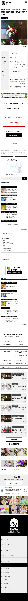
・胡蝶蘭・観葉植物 (6, 248)
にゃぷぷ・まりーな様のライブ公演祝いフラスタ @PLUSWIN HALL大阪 (12, 216)
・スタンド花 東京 (7, 591)
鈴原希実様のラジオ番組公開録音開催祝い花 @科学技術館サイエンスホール (12, 312)
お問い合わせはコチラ (14, 483)
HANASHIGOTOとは (7, 233)
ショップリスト (6, 255)
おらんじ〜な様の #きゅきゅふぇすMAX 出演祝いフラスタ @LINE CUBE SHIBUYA (12, 191)
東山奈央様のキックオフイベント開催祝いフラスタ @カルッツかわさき (12, 208)
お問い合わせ (5, 259)
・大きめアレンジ (6, 242)
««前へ (7, 156)
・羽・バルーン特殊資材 (7, 243)
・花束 (3, 245)
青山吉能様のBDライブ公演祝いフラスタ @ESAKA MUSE (11, 199)
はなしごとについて (6, 539)
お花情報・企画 (5, 561)
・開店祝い (5, 587)
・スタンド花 (5, 240)
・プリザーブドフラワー (7, 250)
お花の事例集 (5, 238)
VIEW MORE (14, 439)
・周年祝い (5, 583)
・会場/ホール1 (6, 572)
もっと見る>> (24, 229)
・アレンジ (4, 247)
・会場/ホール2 (6, 576)
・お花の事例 (5, 568)
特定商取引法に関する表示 (7, 555)
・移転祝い (5, 580)
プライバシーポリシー (6, 544)
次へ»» (21, 156)
